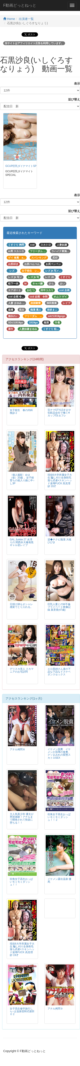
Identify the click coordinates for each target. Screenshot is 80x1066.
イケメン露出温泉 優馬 (59, 880)
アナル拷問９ (55, 1008)
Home (9, 19)
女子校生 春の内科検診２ (21, 411)
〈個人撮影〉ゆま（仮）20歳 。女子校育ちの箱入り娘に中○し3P (22, 479)
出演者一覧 (26, 19)
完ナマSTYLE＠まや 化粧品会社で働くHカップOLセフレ (59, 412)
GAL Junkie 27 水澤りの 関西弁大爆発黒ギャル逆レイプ (21, 542)
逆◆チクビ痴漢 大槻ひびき (59, 541)
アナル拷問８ (17, 749)
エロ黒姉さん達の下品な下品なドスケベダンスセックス (59, 671)
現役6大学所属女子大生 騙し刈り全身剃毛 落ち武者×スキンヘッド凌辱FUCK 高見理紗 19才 (60, 480)
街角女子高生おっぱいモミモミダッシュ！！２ (59, 817)
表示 (75, 83)
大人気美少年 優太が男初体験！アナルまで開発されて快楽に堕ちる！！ (21, 818)
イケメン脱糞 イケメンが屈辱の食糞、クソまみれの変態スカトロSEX (59, 753)
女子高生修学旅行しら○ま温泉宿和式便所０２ (22, 1011)
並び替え (72, 99)
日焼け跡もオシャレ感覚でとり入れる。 (21, 606)
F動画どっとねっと (19, 5)
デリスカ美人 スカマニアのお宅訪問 (21, 670)
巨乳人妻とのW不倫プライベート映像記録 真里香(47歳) (59, 607)
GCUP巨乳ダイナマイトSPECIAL (24, 165)
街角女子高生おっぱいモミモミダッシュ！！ (21, 882)
